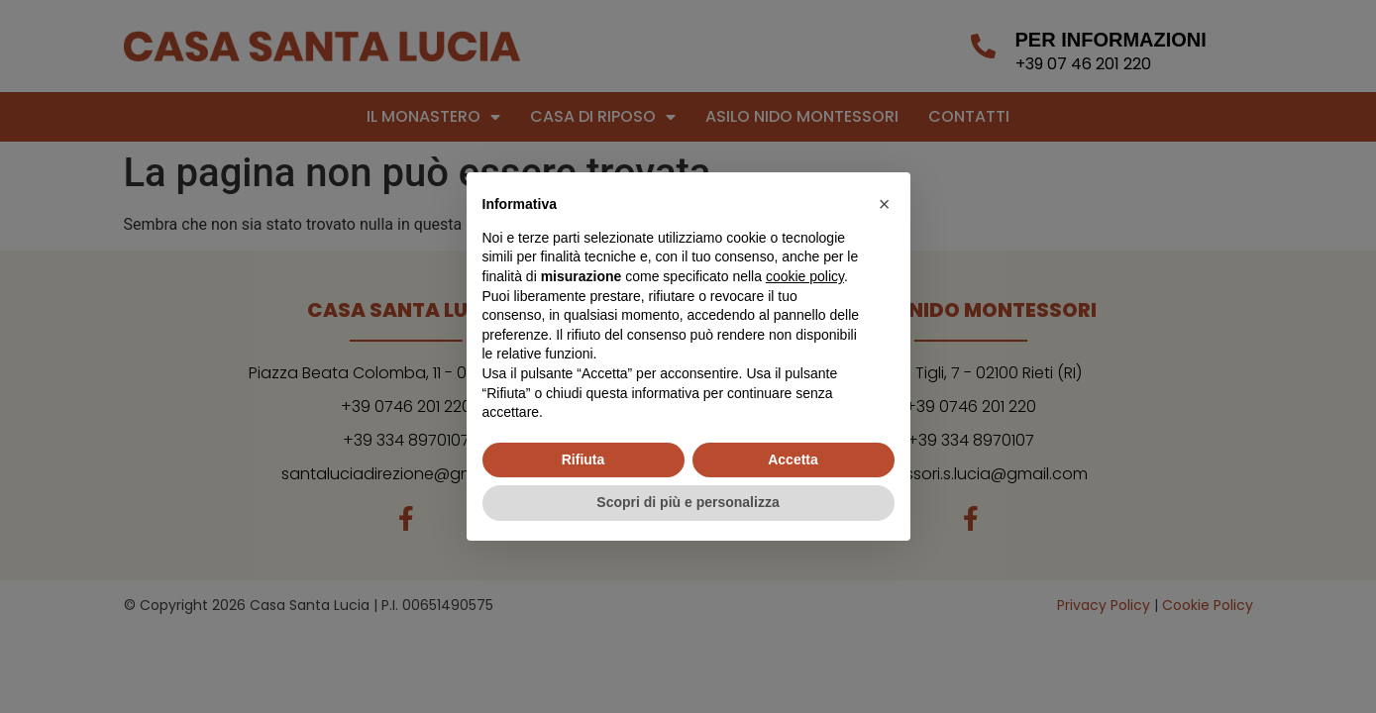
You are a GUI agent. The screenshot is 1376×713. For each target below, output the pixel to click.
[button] (884, 204)
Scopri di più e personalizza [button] (687, 502)
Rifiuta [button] (583, 459)
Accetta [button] (793, 459)
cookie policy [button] (805, 276)
